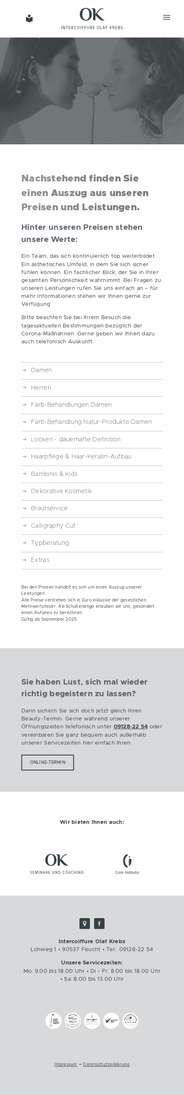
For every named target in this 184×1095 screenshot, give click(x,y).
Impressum (65, 1064)
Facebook (99, 923)
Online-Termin (48, 762)
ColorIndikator (127, 863)
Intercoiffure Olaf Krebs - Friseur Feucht (92, 18)
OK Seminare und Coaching (57, 863)
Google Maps (84, 923)
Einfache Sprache (29, 19)
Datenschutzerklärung (106, 1064)
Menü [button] (167, 17)
